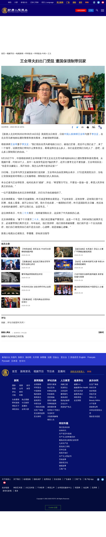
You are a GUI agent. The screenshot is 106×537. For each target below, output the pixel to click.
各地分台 (24, 2)
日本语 (14, 361)
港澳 (21, 385)
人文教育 (65, 380)
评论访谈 (51, 380)
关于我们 (16, 479)
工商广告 (62, 469)
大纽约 (14, 357)
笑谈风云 (64, 387)
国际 (14, 385)
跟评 (101, 332)
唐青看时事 (51, 407)
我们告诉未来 (64, 427)
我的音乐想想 (94, 416)
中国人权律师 (71, 134)
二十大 (25, 213)
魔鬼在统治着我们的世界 (69, 440)
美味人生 (92, 397)
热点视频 (25, 399)
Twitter (98, 2)
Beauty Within (94, 400)
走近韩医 (77, 400)
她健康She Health (81, 387)
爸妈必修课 (65, 400)
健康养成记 (78, 394)
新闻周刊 (37, 400)
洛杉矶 (28, 357)
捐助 (74, 2)
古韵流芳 (64, 391)
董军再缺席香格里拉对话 (32, 274)
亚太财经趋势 (39, 413)
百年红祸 (62, 450)
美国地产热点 (66, 407)
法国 (49, 357)
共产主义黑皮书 (65, 456)
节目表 (50, 371)
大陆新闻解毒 (52, 416)
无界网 (94, 488)
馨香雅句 (64, 394)
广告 (68, 2)
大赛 (16, 2)
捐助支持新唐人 (77, 371)
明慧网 (77, 488)
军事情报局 (51, 404)
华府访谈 (37, 404)
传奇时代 (62, 430)
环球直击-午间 (40, 53)
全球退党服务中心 (65, 488)
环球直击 (28, 53)
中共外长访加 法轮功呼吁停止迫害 (36, 287)
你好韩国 (92, 391)
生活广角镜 (93, 384)
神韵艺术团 (17, 488)
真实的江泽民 (64, 446)
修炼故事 (62, 466)
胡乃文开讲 (78, 391)
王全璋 (81, 134)
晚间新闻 (37, 394)
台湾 (21, 389)
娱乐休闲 (93, 380)
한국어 (22, 361)
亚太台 (64, 357)
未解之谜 (64, 384)
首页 (3, 53)
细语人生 (50, 420)
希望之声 (51, 488)
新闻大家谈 (51, 384)
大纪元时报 (29, 488)
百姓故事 (62, 459)
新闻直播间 (81, 10)
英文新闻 (60, 2)
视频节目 (10, 53)
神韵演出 (15, 409)
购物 (87, 2)
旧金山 (56, 357)
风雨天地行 (63, 453)
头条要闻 (15, 399)
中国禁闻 (37, 391)
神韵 (9, 2)
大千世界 (92, 404)
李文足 (95, 134)
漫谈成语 (64, 397)
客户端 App (89, 479)
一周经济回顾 (39, 407)
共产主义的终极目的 (67, 437)
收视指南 (27, 479)
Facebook (94, 2)
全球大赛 (25, 409)
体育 (28, 389)
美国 (14, 389)
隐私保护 (37, 479)
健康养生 (78, 380)
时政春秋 (50, 394)
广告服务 (67, 479)
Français (91, 357)
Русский (5, 361)
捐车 (80, 2)
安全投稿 (57, 479)
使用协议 (47, 479)
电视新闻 (19, 53)
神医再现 (77, 397)
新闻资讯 (25, 371)
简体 (37, 2)
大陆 (14, 395)
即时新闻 (15, 403)
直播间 (61, 371)
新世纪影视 (7, 491)
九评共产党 (63, 443)
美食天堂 (92, 394)
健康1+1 (77, 384)
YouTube (103, 2)
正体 (32, 2)
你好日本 (92, 387)
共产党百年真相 (65, 434)
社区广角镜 (38, 410)
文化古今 (64, 404)
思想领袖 (50, 397)
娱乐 (28, 385)
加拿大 (21, 357)
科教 (21, 395)
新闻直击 (37, 397)
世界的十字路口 (53, 410)
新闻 (16, 380)
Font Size (93, 127)
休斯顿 (43, 357)
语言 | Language (47, 2)
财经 (21, 392)
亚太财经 (37, 416)
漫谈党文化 (63, 462)
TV (91, 10)
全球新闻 (37, 384)
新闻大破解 (51, 400)
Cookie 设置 (52, 507)
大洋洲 (36, 357)
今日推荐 (25, 403)
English (82, 357)
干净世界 (40, 488)
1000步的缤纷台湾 (95, 411)
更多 (16, 491)
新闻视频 (38, 380)
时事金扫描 (51, 391)
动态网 (86, 488)
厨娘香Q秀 (93, 407)
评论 (14, 392)
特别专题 (63, 423)
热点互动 (50, 387)
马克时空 (50, 413)
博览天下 (15, 406)
